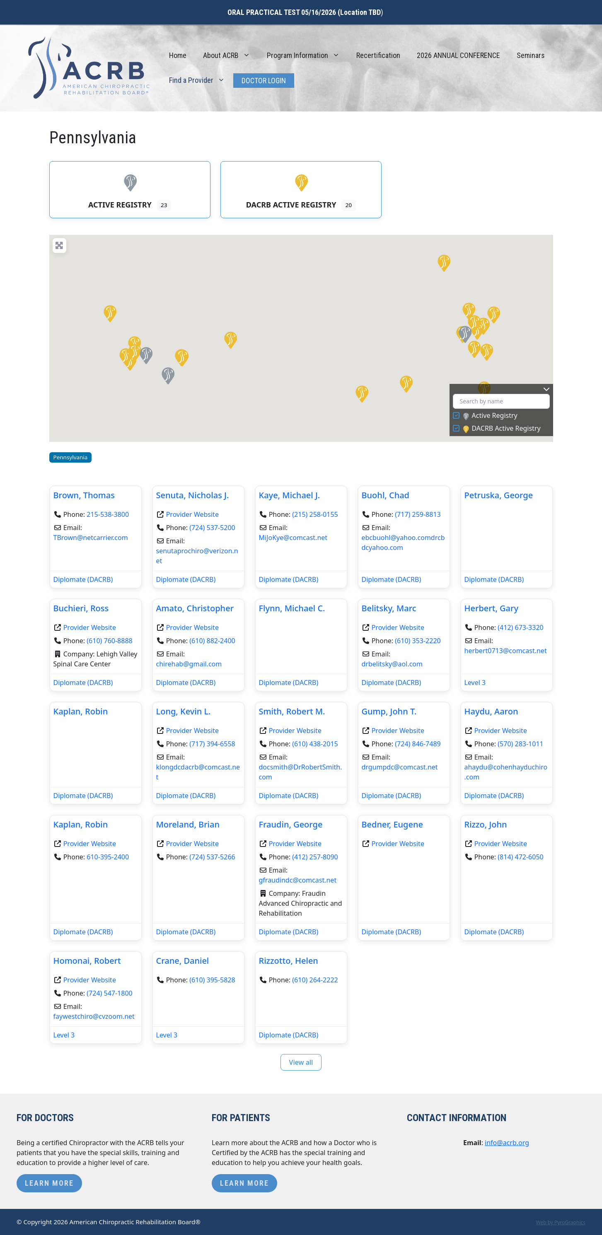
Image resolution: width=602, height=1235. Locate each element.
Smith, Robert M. (292, 711)
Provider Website (192, 514)
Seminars (531, 55)
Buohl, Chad (386, 495)
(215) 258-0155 (315, 514)
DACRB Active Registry (502, 429)
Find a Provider (201, 80)
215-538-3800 (108, 514)
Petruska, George (498, 495)
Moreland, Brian (188, 824)
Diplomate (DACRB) (83, 579)
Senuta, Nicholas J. (192, 495)
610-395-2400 (108, 856)
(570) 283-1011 (520, 743)
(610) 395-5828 (212, 979)
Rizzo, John (485, 824)
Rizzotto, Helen (288, 960)
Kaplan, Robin (80, 711)
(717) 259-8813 (417, 514)
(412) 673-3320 (520, 627)
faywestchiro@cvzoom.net (94, 1016)
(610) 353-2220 (417, 640)
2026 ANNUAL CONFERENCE (458, 55)
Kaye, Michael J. (289, 495)
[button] (468, 310)
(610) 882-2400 (212, 640)
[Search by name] (501, 401)
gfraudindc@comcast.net (298, 880)
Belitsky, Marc (389, 608)
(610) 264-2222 (315, 979)
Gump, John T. (389, 711)
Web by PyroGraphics (560, 1222)
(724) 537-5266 (212, 856)
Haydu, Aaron (491, 711)
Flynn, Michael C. (292, 608)
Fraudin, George (291, 824)
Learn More (49, 1183)
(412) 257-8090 (315, 856)
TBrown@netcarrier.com (90, 537)
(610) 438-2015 (315, 743)
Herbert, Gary (491, 608)
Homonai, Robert (87, 960)
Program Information (307, 55)
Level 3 (475, 682)
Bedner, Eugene (392, 824)
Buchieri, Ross (81, 608)
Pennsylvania (70, 457)
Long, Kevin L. (183, 711)
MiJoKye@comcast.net (293, 537)
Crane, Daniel (182, 960)
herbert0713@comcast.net (505, 650)
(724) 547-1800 (109, 993)
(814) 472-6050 (520, 856)
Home (177, 55)
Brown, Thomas (84, 495)
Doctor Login (264, 80)
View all (301, 1062)
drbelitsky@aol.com (392, 663)
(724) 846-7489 (417, 743)
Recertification (378, 55)
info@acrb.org (507, 1142)
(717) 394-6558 (212, 743)
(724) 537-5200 (212, 527)
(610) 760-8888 (109, 640)
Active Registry (490, 416)
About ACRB (231, 55)
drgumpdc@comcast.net (400, 767)
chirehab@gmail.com (189, 663)
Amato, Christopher (195, 608)
